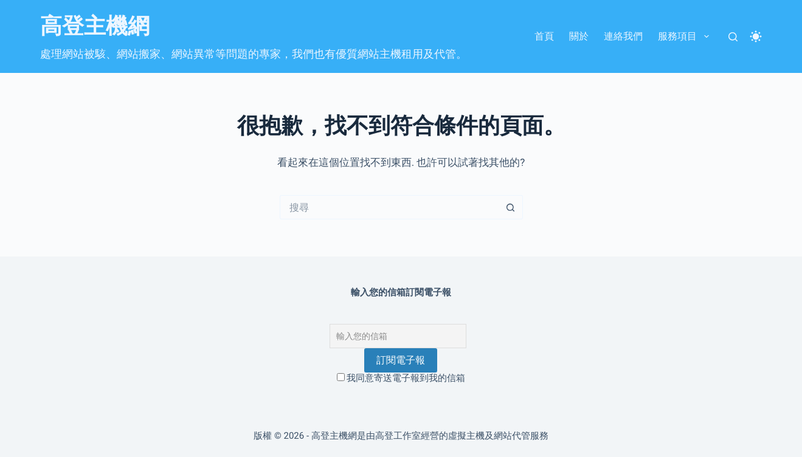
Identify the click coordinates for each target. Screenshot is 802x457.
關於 (579, 36)
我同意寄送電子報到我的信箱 (401, 378)
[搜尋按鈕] (511, 207)
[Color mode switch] (756, 36)
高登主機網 (95, 26)
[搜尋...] (389, 207)
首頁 (544, 36)
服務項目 (685, 36)
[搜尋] (733, 36)
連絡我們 (623, 36)
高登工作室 (398, 435)
